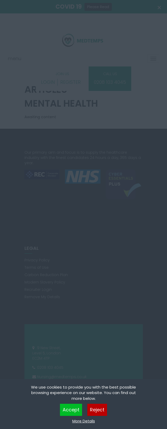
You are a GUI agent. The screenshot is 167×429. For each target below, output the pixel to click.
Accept (71, 409)
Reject (97, 409)
